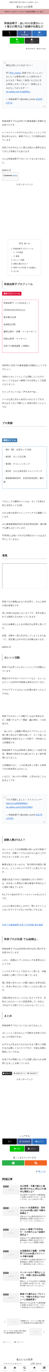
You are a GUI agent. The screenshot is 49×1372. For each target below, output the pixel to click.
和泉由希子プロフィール (23, 249)
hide (15, 176)
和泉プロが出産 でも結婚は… (25, 267)
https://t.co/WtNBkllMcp (17, 803)
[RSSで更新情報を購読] (36, 1163)
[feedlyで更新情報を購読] (13, 1163)
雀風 (17, 256)
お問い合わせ (36, 1364)
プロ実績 (19, 252)
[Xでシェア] (9, 33)
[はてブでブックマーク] (39, 33)
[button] (32, 41)
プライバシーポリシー (13, 1364)
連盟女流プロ (19, 1073)
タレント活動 (18, 260)
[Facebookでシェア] (24, 33)
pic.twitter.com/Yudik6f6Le (18, 92)
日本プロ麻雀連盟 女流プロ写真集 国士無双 (22, 925)
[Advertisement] (24, 210)
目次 (21, 243)
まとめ (16, 271)
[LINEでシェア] (17, 41)
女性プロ (7, 1073)
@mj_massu (15, 73)
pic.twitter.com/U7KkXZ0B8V (19, 807)
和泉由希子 (32, 1073)
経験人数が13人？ (20, 264)
